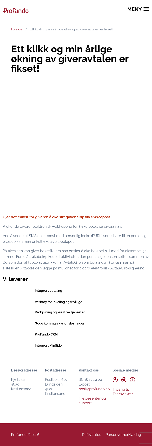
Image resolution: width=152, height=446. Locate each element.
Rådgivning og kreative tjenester (60, 312)
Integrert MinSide (48, 345)
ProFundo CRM (46, 334)
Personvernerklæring (123, 435)
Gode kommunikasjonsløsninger (59, 323)
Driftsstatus (91, 435)
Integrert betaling (48, 290)
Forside (16, 29)
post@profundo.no (94, 389)
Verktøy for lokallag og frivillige (58, 302)
